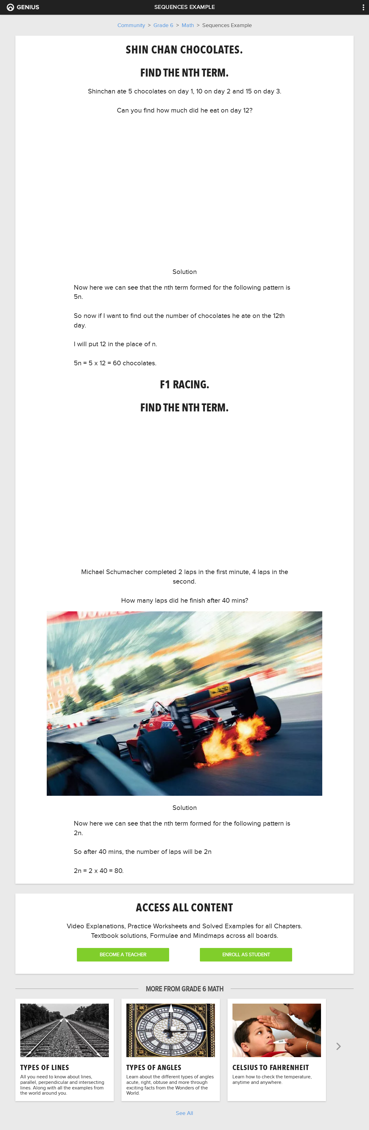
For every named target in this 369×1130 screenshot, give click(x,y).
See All (184, 1113)
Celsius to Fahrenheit (270, 1067)
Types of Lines (44, 1067)
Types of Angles (153, 1067)
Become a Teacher (123, 955)
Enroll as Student (246, 955)
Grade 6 (163, 25)
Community (131, 25)
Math (188, 25)
